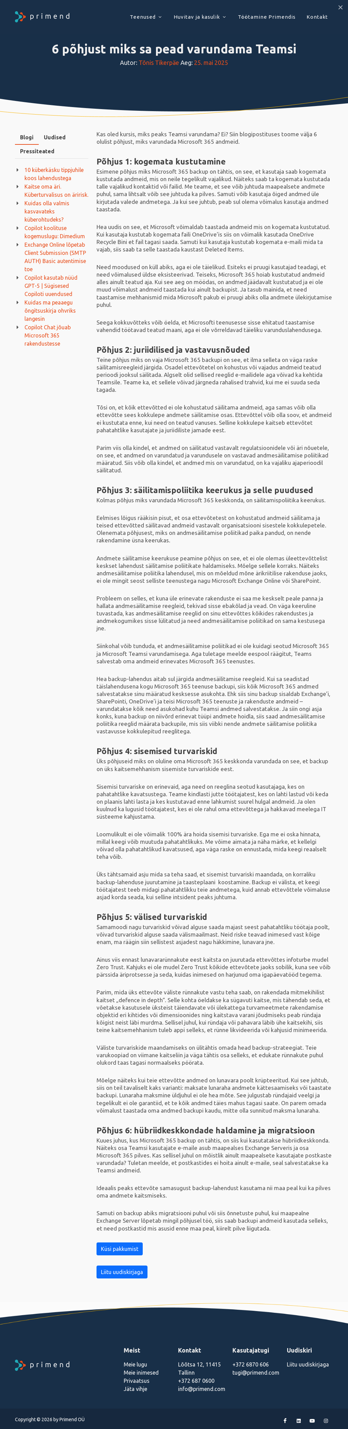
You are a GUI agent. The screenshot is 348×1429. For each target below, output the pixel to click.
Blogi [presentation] (27, 137)
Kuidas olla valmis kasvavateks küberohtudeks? (46, 211)
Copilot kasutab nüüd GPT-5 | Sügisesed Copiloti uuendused (50, 286)
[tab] (27, 137)
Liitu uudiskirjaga (122, 1272)
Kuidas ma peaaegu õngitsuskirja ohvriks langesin (50, 310)
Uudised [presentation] (55, 137)
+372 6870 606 (250, 1364)
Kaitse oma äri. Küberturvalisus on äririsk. (56, 191)
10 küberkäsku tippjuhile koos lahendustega (54, 174)
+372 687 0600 (196, 1381)
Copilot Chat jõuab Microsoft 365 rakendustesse (47, 335)
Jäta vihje (135, 1389)
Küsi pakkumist (119, 1249)
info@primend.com (201, 1389)
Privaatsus (137, 1381)
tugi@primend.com (255, 1373)
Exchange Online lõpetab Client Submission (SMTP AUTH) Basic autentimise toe (55, 257)
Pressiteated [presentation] (37, 151)
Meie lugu (135, 1364)
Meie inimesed (141, 1373)
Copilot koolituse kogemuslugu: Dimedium (54, 232)
